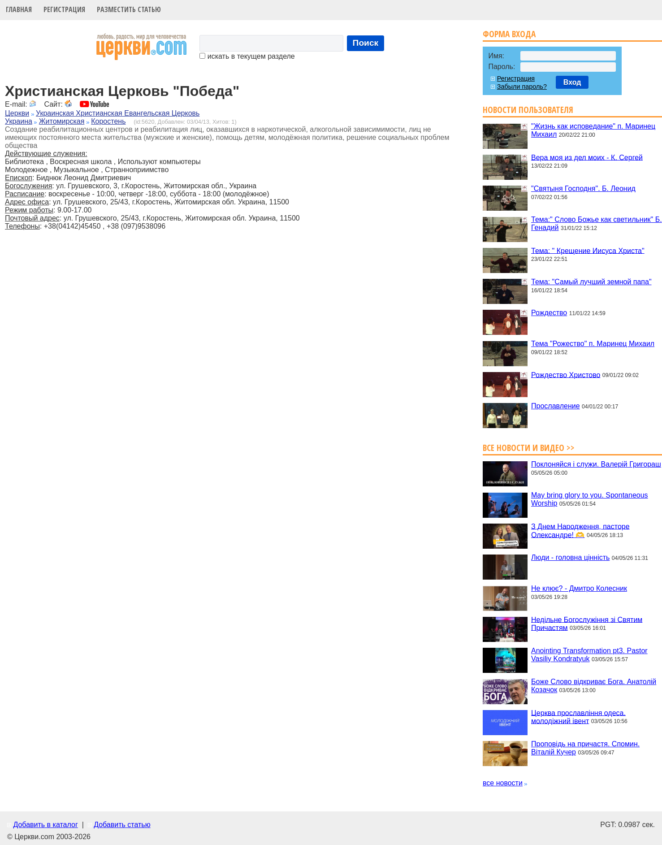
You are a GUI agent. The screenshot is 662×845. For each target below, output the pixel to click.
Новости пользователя (528, 110)
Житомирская (62, 121)
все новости (503, 783)
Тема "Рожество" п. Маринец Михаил (592, 343)
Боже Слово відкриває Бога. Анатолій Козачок (593, 685)
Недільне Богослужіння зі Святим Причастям (586, 623)
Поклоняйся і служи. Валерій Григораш (596, 464)
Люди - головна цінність (570, 557)
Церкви (17, 113)
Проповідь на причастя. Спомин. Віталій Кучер (585, 748)
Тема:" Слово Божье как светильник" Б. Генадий (596, 223)
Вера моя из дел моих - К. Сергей (587, 157)
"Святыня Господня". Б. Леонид (583, 188)
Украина (18, 121)
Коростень (108, 121)
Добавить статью (122, 824)
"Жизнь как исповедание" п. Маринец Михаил (593, 130)
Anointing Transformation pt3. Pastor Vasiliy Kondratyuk (589, 655)
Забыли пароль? (522, 86)
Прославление (555, 406)
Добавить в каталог (45, 824)
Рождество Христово (565, 374)
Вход (572, 82)
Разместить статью (129, 9)
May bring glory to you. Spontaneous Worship (589, 499)
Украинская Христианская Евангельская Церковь (117, 113)
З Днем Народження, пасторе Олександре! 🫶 (580, 530)
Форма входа (509, 34)
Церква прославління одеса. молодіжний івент (578, 716)
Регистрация (64, 9)
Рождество (549, 312)
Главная (19, 9)
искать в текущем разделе (246, 56)
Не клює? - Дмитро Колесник (579, 588)
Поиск (366, 43)
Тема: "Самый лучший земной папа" (591, 282)
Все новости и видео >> (529, 448)
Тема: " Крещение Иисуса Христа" (588, 250)
